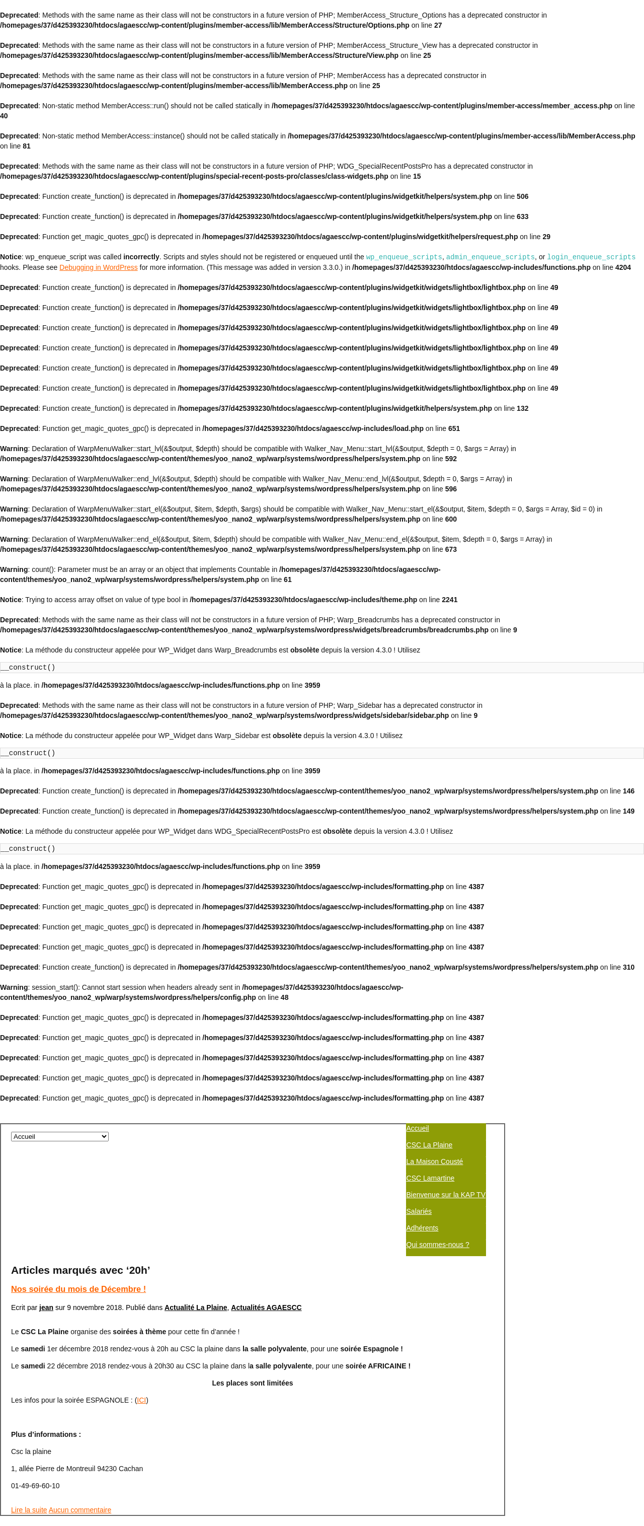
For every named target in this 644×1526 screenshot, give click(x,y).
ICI (141, 1390)
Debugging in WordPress (98, 267)
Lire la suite (29, 1500)
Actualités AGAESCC (266, 1297)
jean (46, 1297)
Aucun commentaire (80, 1500)
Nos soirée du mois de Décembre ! (78, 1278)
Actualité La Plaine (196, 1297)
